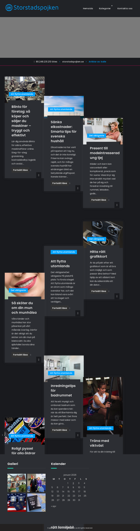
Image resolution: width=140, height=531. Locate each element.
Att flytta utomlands (22, 94)
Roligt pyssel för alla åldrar (23, 312)
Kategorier (105, 8)
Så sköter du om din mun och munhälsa (24, 218)
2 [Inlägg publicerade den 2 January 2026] (73, 483)
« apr (53, 506)
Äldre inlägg (10, 434)
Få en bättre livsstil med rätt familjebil (68, 371)
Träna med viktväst (111, 320)
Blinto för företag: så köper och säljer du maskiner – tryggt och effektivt (21, 121)
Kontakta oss (125, 8)
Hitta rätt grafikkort (110, 204)
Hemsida (88, 8)
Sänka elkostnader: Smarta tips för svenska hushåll (69, 112)
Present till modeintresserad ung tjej (116, 111)
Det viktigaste (108, 94)
